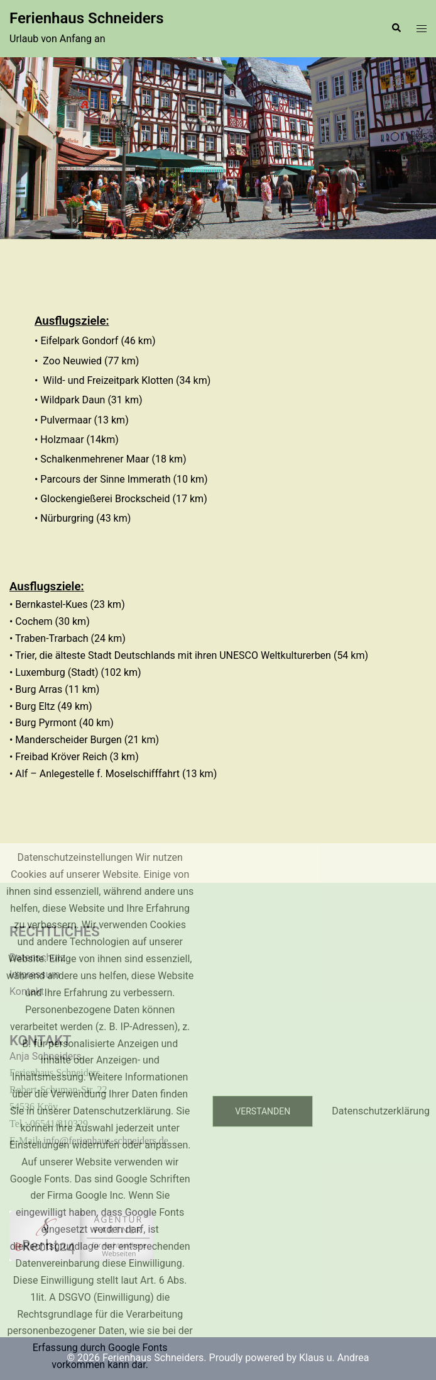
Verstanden (262, 1111)
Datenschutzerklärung (381, 1111)
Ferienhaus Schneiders (86, 18)
